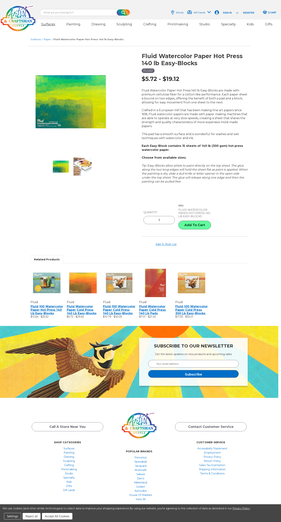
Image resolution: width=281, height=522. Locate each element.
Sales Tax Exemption (212, 459)
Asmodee (140, 485)
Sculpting (124, 24)
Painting (73, 24)
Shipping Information (212, 464)
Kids (250, 24)
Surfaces (48, 24)
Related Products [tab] (47, 254)
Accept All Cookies (57, 516)
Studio (204, 24)
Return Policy (212, 455)
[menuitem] (69, 443)
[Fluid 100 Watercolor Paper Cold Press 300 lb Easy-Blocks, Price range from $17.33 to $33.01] (191, 277)
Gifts (268, 24)
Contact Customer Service (211, 423)
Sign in (227, 12)
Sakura (140, 468)
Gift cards (69, 484)
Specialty (228, 24)
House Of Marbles (140, 489)
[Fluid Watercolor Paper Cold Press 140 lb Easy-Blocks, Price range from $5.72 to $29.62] (83, 277)
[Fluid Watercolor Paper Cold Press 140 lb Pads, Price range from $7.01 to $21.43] (155, 277)
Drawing (98, 24)
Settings (12, 516)
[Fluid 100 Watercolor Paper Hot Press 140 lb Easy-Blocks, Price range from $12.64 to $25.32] (46, 277)
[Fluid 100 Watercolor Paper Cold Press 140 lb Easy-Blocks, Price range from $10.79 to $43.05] (119, 277)
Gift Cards (199, 12)
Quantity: (150, 207)
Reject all (32, 516)
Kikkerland (140, 477)
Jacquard (140, 460)
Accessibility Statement (212, 443)
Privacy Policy (212, 451)
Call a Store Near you (67, 423)
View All (140, 493)
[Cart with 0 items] (269, 12)
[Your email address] (193, 358)
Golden (140, 481)
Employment (212, 447)
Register (248, 12)
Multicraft (141, 464)
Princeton (140, 452)
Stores (177, 12)
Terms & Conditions (212, 468)
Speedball (140, 456)
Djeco (140, 473)
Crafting (149, 24)
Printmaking (178, 24)
